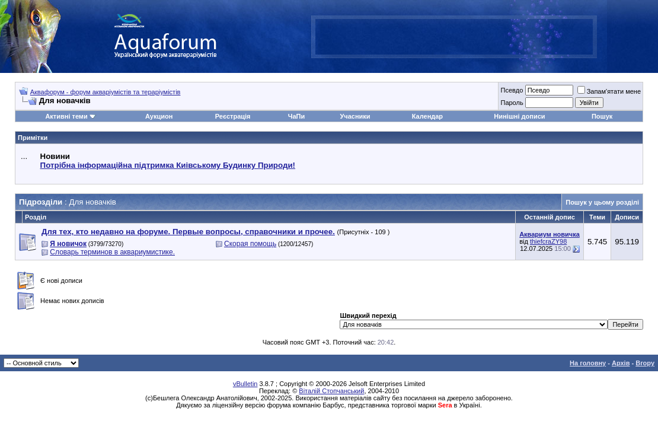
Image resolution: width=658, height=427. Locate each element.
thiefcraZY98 (548, 241)
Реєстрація (233, 116)
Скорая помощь (250, 244)
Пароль (511, 102)
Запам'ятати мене (609, 91)
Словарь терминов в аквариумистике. (112, 252)
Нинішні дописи (519, 116)
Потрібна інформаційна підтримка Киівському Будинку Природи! (167, 165)
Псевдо (511, 90)
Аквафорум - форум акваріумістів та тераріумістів (105, 91)
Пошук (602, 116)
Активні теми (66, 116)
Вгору (644, 363)
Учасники (355, 116)
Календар (427, 116)
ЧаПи (296, 116)
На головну (588, 363)
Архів (621, 363)
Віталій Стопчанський (331, 390)
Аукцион (159, 116)
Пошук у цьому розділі (602, 202)
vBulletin (245, 383)
